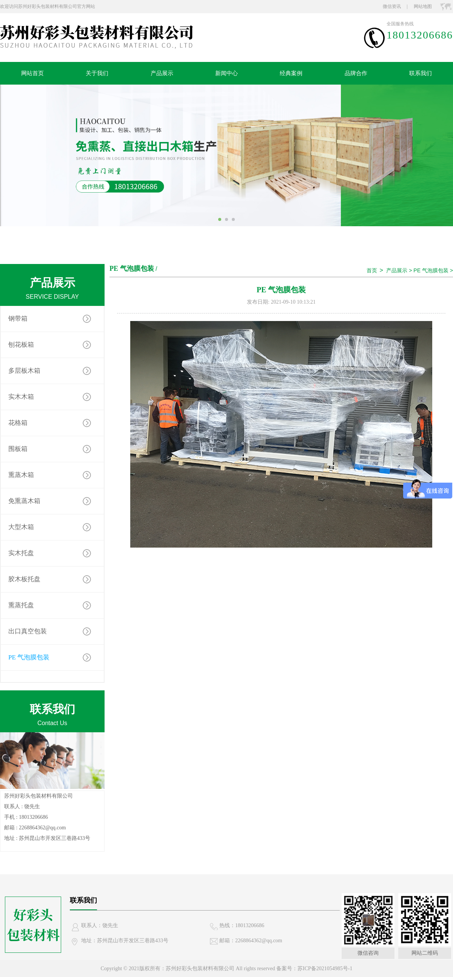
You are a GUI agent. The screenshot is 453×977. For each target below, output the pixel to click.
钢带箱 (18, 318)
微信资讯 (392, 6)
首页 (372, 270)
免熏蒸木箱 (24, 501)
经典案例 (291, 73)
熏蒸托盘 (21, 605)
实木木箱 (21, 396)
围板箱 (18, 448)
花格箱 (18, 422)
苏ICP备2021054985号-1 (324, 968)
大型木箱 (21, 527)
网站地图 (423, 6)
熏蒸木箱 (21, 474)
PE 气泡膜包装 (28, 657)
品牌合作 (356, 73)
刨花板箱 (21, 344)
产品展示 (162, 73)
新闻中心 (226, 73)
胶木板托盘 (24, 579)
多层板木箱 (24, 370)
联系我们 (420, 73)
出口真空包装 (27, 631)
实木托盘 (21, 553)
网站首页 (32, 73)
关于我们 (97, 73)
